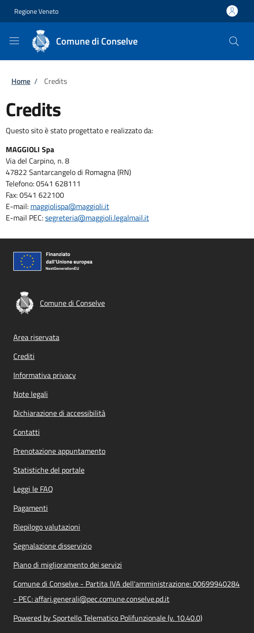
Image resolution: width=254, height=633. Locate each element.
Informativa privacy (44, 375)
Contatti (26, 432)
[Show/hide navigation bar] (14, 41)
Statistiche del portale (49, 470)
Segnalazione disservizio (52, 545)
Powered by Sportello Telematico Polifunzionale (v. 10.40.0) (107, 618)
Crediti (24, 356)
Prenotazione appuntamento (59, 451)
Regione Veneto (36, 11)
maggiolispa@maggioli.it (69, 206)
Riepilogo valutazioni (46, 526)
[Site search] (234, 41)
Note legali (30, 394)
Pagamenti (30, 508)
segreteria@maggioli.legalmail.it (97, 217)
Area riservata (36, 337)
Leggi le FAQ (33, 489)
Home (20, 81)
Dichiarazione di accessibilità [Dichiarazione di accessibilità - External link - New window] (59, 413)
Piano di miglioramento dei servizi (67, 564)
